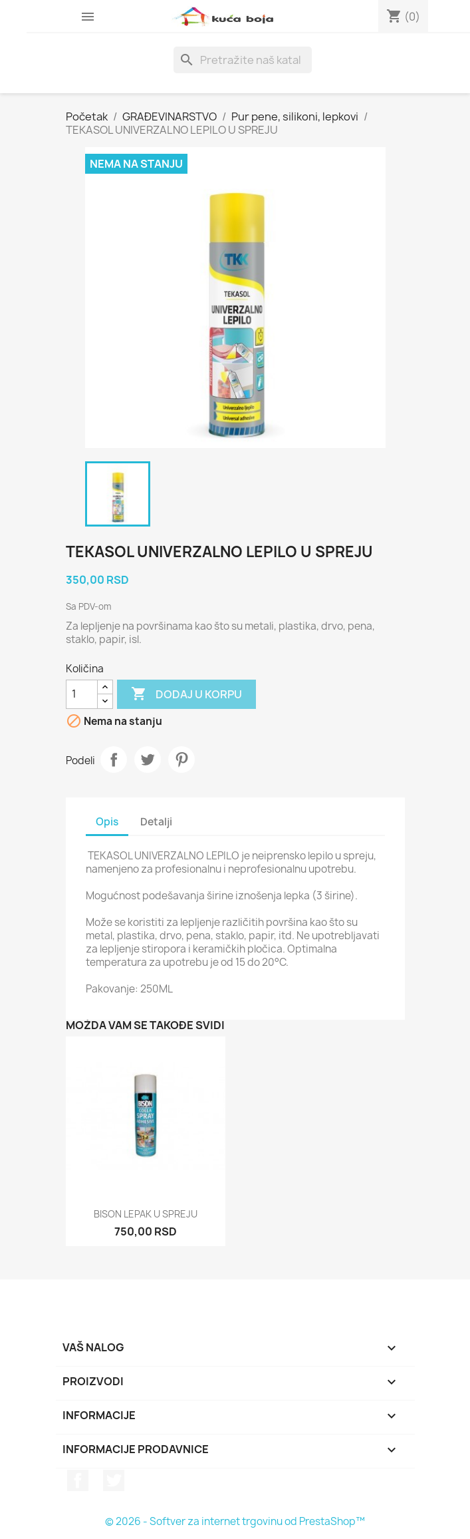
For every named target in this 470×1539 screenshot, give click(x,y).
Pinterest (181, 759)
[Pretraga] (243, 60)
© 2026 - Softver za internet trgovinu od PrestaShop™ (235, 1521)
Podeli (113, 759)
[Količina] (82, 694)
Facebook (77, 1480)
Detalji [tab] (156, 822)
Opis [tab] (107, 822)
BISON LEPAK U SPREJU (145, 1214)
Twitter (113, 1480)
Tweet (147, 759)
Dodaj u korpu (186, 694)
